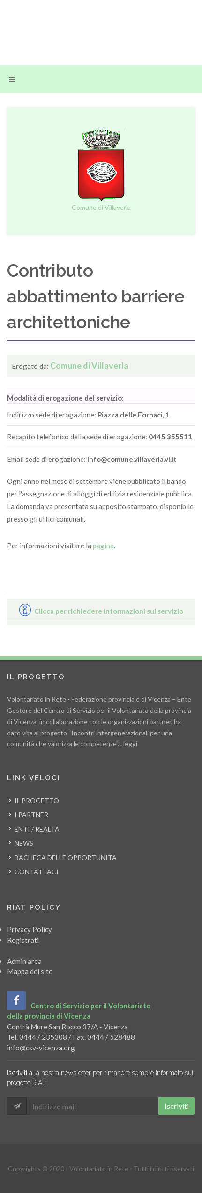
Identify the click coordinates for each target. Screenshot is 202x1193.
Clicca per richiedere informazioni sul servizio (101, 611)
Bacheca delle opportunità (66, 858)
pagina (103, 545)
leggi (130, 743)
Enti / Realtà (37, 829)
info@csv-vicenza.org (41, 1047)
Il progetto (37, 801)
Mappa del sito (30, 971)
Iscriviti (177, 1105)
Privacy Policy (29, 929)
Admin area (24, 961)
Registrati (23, 940)
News (24, 843)
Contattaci (37, 872)
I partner (31, 815)
